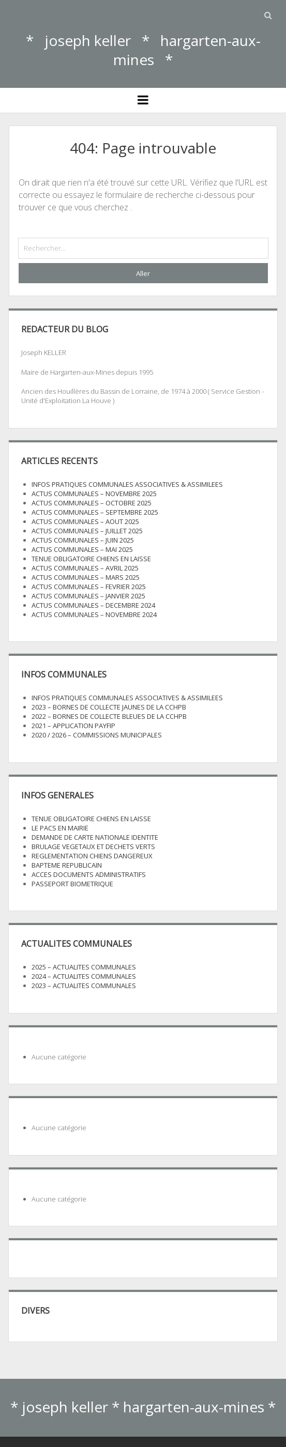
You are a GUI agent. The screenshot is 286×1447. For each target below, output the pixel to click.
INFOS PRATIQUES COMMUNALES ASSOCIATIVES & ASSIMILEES (127, 484)
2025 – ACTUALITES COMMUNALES (84, 967)
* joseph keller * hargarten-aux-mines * (143, 49)
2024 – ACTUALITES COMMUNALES (84, 976)
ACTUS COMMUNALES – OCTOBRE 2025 (92, 502)
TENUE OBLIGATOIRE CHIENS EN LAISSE (91, 558)
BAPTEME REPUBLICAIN (67, 865)
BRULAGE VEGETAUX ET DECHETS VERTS (93, 846)
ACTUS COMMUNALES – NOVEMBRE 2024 (94, 614)
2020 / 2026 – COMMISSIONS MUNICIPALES (97, 735)
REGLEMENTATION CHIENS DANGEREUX (92, 855)
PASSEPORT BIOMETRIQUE (72, 883)
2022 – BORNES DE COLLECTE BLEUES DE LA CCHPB (109, 716)
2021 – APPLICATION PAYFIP (73, 725)
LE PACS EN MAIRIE (60, 828)
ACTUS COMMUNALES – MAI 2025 (82, 549)
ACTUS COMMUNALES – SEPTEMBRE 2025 (95, 512)
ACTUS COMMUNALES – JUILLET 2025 (87, 530)
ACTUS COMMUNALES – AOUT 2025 (85, 521)
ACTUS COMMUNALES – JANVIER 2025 (88, 596)
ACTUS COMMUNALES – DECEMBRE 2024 (93, 605)
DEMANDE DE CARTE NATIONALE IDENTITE (95, 837)
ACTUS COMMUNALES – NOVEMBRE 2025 (94, 493)
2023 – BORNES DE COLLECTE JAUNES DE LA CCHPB (109, 707)
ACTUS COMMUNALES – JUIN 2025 (83, 540)
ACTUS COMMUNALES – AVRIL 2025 (85, 568)
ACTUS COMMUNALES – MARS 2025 (86, 577)
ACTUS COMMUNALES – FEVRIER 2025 (89, 586)
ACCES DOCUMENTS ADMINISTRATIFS (89, 874)
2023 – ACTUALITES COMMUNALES (84, 985)
